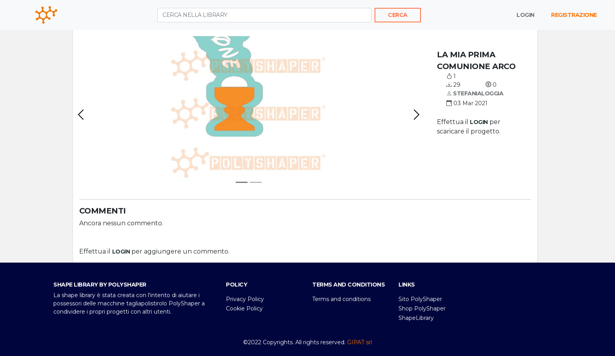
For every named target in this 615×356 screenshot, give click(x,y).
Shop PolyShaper (422, 308)
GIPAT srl (359, 342)
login (479, 122)
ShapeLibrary (416, 317)
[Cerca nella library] (264, 15)
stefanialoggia (474, 94)
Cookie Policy (244, 308)
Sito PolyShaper (420, 299)
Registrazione (574, 14)
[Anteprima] (241, 182)
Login (526, 14)
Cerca (398, 14)
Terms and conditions (341, 299)
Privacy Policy (245, 299)
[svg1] (256, 182)
